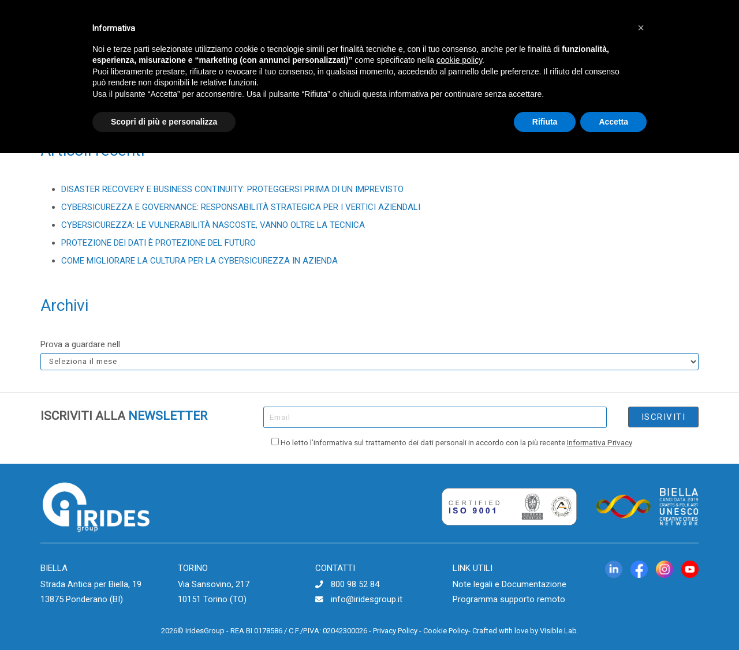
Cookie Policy (445, 630)
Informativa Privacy (599, 442)
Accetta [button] (613, 121)
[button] (641, 27)
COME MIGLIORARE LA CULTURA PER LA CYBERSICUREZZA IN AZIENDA (199, 261)
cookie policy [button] (459, 60)
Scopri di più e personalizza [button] (164, 121)
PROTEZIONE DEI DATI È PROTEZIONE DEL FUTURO (158, 243)
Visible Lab (558, 630)
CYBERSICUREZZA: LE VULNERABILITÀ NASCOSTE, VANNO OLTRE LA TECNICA (213, 225)
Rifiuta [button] (545, 121)
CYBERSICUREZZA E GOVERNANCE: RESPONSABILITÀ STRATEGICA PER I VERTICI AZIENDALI (240, 207)
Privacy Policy (395, 630)
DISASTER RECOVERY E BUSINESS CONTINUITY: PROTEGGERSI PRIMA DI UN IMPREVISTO (232, 189)
